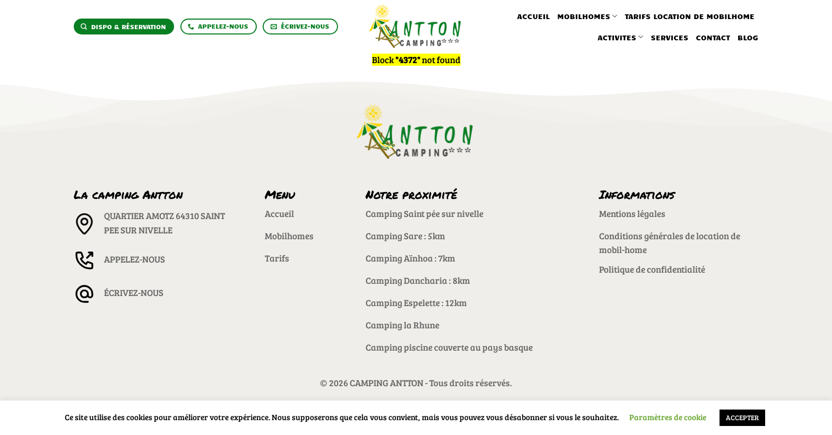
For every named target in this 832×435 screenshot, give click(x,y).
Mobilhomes (587, 16)
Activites (620, 37)
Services (670, 37)
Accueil (533, 16)
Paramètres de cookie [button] (667, 417)
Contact (713, 37)
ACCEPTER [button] (742, 417)
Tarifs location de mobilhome (690, 16)
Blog (748, 37)
